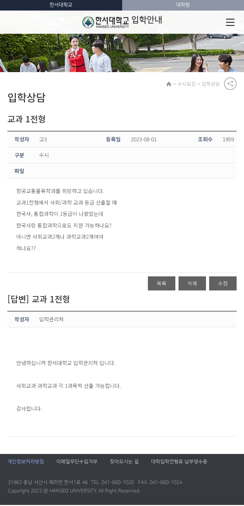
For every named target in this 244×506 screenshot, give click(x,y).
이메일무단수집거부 (77, 463)
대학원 (183, 5)
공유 (230, 84)
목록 (162, 284)
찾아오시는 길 (124, 463)
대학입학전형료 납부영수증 (179, 463)
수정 (223, 284)
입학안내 (122, 22)
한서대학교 (61, 5)
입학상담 (211, 84)
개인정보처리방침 (25, 463)
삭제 (192, 284)
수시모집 (187, 84)
